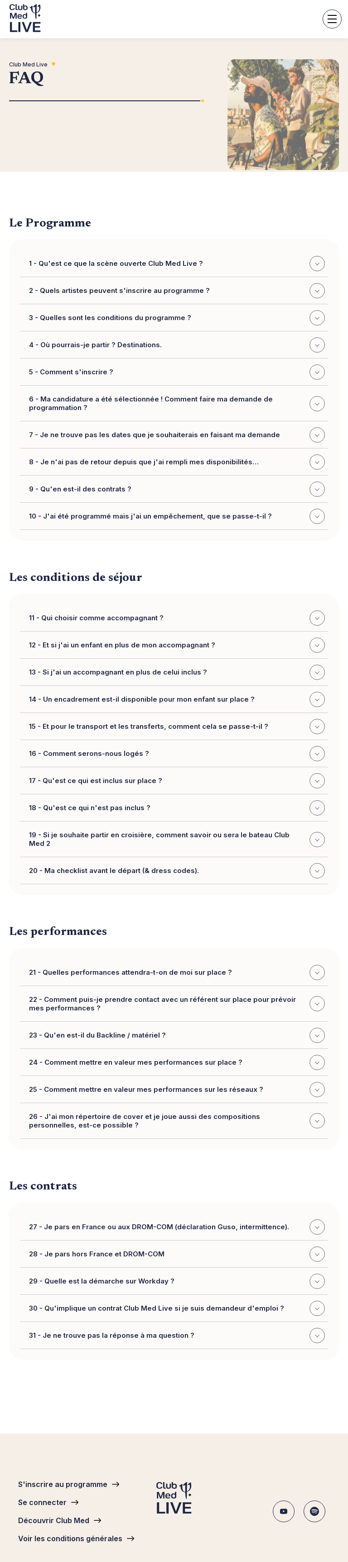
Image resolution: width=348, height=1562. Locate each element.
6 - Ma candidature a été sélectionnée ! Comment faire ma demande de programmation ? (177, 403)
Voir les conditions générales (70, 1538)
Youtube (284, 1511)
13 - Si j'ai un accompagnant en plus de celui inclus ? (177, 672)
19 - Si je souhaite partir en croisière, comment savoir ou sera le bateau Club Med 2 (177, 839)
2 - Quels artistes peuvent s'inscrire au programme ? (177, 291)
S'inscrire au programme (62, 1484)
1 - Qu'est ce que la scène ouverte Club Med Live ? (177, 264)
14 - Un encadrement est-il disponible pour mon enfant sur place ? (177, 699)
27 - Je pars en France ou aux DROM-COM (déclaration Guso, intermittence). (177, 1227)
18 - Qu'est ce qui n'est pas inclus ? (177, 808)
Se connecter (42, 1502)
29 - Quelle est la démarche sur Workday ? (177, 1281)
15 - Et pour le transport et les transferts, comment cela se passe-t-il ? (177, 726)
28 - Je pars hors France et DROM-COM (177, 1254)
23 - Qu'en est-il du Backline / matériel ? (177, 1035)
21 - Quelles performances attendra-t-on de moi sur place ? (177, 972)
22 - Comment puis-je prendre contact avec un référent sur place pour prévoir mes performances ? (177, 1003)
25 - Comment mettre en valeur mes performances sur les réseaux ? (177, 1089)
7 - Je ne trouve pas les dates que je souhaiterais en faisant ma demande (177, 435)
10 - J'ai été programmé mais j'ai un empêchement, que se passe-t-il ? (177, 516)
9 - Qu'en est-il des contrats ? (177, 489)
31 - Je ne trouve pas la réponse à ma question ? (177, 1335)
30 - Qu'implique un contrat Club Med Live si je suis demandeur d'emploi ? (177, 1308)
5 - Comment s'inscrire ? (177, 372)
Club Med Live (28, 64)
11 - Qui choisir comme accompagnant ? (177, 618)
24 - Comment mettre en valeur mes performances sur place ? (177, 1062)
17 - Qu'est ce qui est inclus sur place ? (177, 780)
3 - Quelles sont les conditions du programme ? (177, 318)
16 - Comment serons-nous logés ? (177, 753)
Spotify (314, 1511)
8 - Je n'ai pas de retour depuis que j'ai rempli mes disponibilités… (177, 462)
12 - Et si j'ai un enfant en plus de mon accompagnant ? (177, 645)
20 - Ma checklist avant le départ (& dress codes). (177, 870)
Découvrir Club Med (53, 1520)
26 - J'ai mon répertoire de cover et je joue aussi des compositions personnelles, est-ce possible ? (177, 1120)
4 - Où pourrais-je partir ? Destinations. (177, 345)
